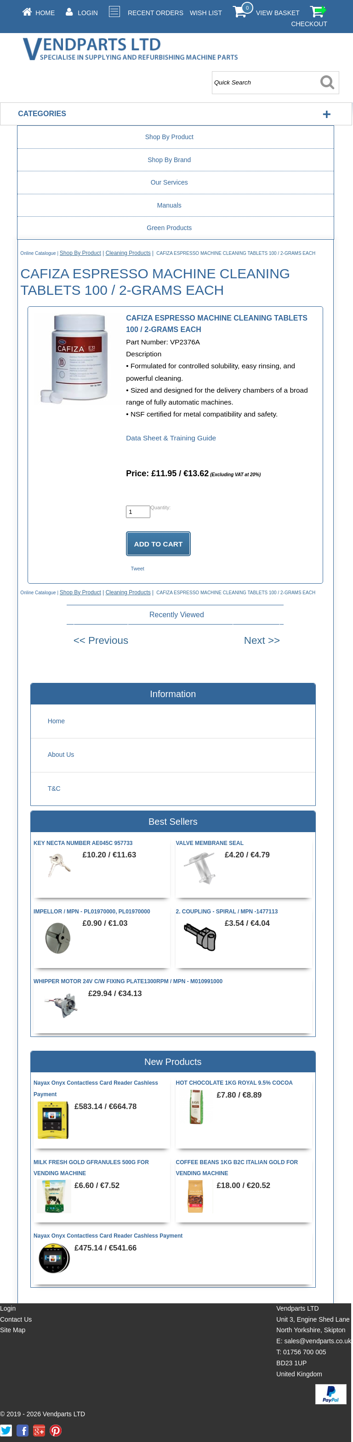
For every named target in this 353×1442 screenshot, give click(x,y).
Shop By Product (169, 137)
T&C (54, 788)
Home (45, 13)
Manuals (169, 205)
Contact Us (16, 1319)
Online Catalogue (38, 253)
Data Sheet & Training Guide (171, 438)
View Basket (278, 13)
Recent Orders (155, 13)
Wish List (206, 13)
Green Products (169, 227)
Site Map (12, 1330)
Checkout (309, 24)
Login (88, 13)
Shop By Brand (169, 159)
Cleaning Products (128, 253)
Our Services (169, 182)
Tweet (137, 568)
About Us (61, 754)
